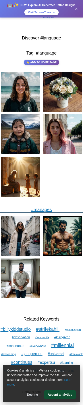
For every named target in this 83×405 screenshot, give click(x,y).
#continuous (15, 346)
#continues (21, 362)
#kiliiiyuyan (62, 337)
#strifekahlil (48, 329)
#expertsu (46, 362)
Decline (32, 394)
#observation (21, 337)
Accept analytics (60, 394)
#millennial (62, 345)
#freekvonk (76, 354)
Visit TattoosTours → (41, 12)
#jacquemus (31, 354)
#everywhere (37, 346)
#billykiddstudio (15, 329)
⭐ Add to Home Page (41, 62)
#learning (66, 362)
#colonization (73, 329)
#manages (41, 209)
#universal (56, 354)
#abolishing (8, 354)
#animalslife (42, 337)
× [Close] (76, 9)
